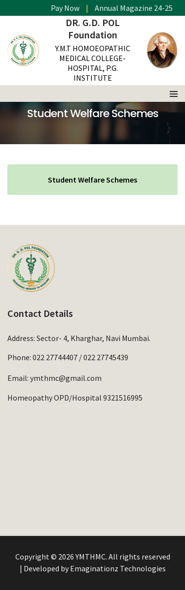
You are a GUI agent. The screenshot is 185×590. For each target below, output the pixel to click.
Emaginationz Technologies (118, 568)
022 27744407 (55, 357)
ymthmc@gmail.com (66, 378)
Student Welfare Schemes (92, 180)
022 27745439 (105, 357)
